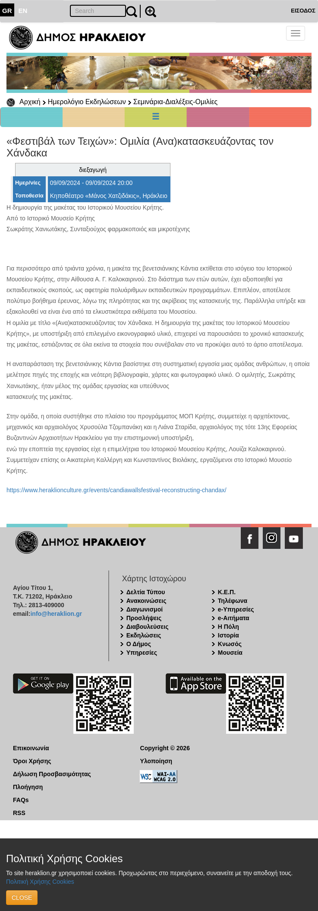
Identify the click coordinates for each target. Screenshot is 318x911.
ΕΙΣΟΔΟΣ (303, 10)
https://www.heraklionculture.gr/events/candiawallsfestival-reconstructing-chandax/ (116, 490)
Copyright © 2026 (165, 748)
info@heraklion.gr (56, 613)
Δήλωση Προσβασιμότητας (52, 774)
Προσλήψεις (144, 618)
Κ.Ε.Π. (227, 592)
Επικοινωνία (31, 748)
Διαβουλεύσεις (147, 626)
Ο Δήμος (138, 643)
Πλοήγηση (28, 787)
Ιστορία (228, 635)
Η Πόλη (228, 626)
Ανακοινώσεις (146, 600)
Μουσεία (230, 652)
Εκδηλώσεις (143, 635)
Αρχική (30, 101)
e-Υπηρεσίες (236, 609)
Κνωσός (230, 643)
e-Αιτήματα (233, 618)
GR (7, 10)
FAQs (21, 799)
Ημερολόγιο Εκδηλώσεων (87, 101)
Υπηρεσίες (141, 652)
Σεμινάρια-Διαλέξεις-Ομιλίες (175, 101)
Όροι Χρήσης (32, 761)
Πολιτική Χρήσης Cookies (40, 881)
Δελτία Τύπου (145, 592)
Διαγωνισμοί (144, 609)
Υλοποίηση (156, 761)
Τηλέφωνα (232, 600)
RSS (19, 812)
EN (23, 10)
